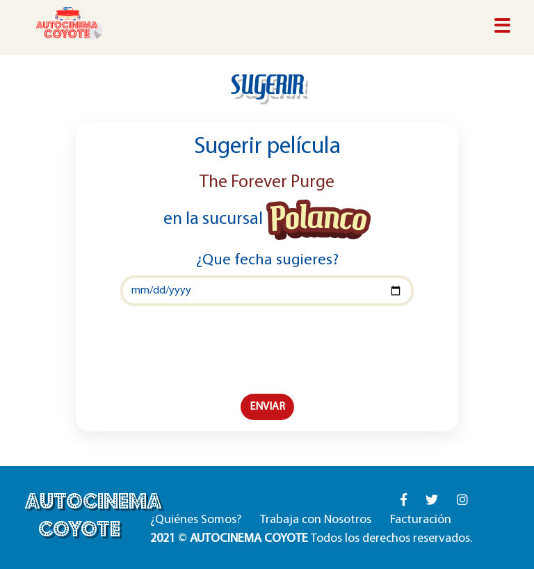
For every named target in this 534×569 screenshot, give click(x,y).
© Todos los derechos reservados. (311, 538)
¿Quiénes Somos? (195, 520)
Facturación (420, 520)
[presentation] (267, 350)
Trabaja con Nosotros (315, 520)
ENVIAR (267, 406)
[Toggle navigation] (502, 26)
